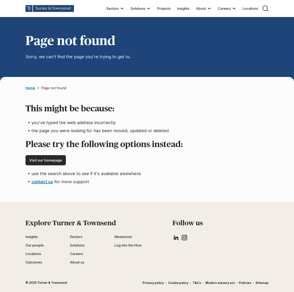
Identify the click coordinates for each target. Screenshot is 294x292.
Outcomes (33, 262)
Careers (224, 8)
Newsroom (123, 237)
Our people (34, 245)
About (201, 8)
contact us (42, 181)
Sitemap (262, 283)
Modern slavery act (220, 283)
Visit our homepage (45, 160)
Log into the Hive (127, 245)
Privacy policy (153, 283)
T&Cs (197, 283)
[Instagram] (184, 237)
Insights (183, 8)
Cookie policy (178, 283)
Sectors (112, 8)
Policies (245, 283)
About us (77, 262)
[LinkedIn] (175, 237)
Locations (250, 8)
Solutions (138, 8)
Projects (163, 8)
